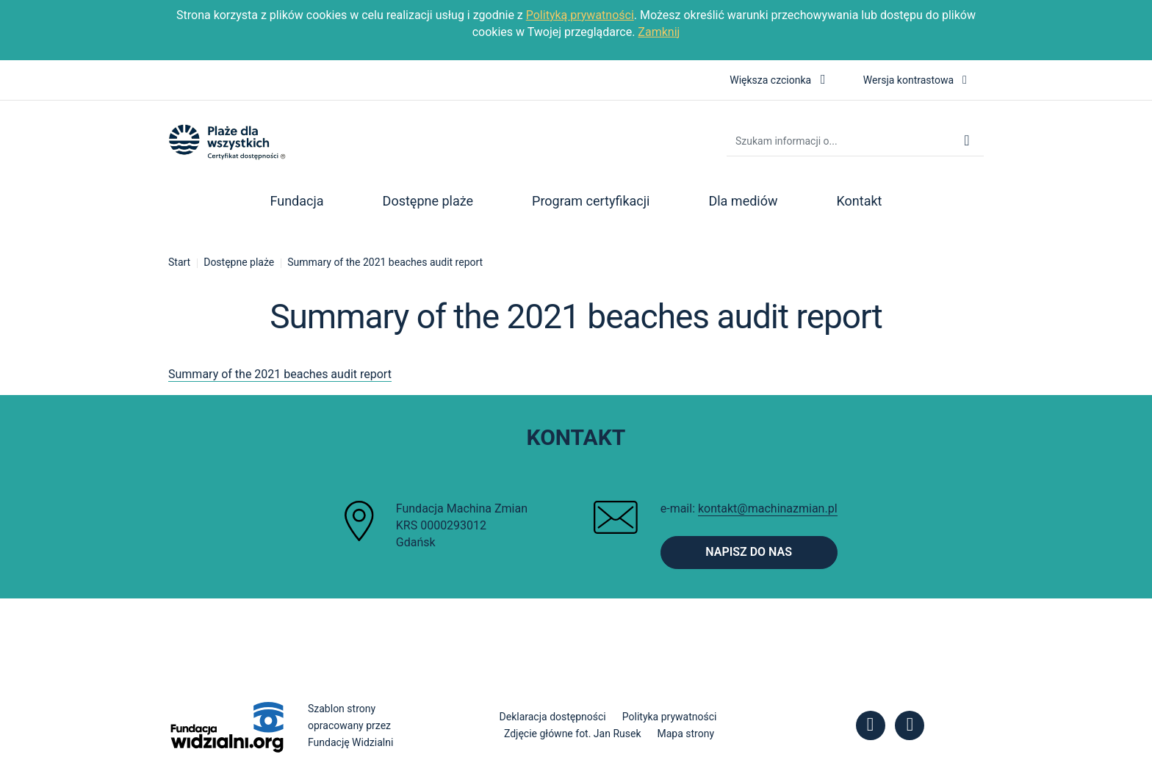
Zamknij (659, 32)
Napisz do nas (748, 552)
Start (179, 262)
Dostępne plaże (239, 262)
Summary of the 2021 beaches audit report (385, 262)
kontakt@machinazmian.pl (768, 508)
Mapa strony (686, 733)
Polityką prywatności (580, 15)
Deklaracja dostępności (553, 717)
